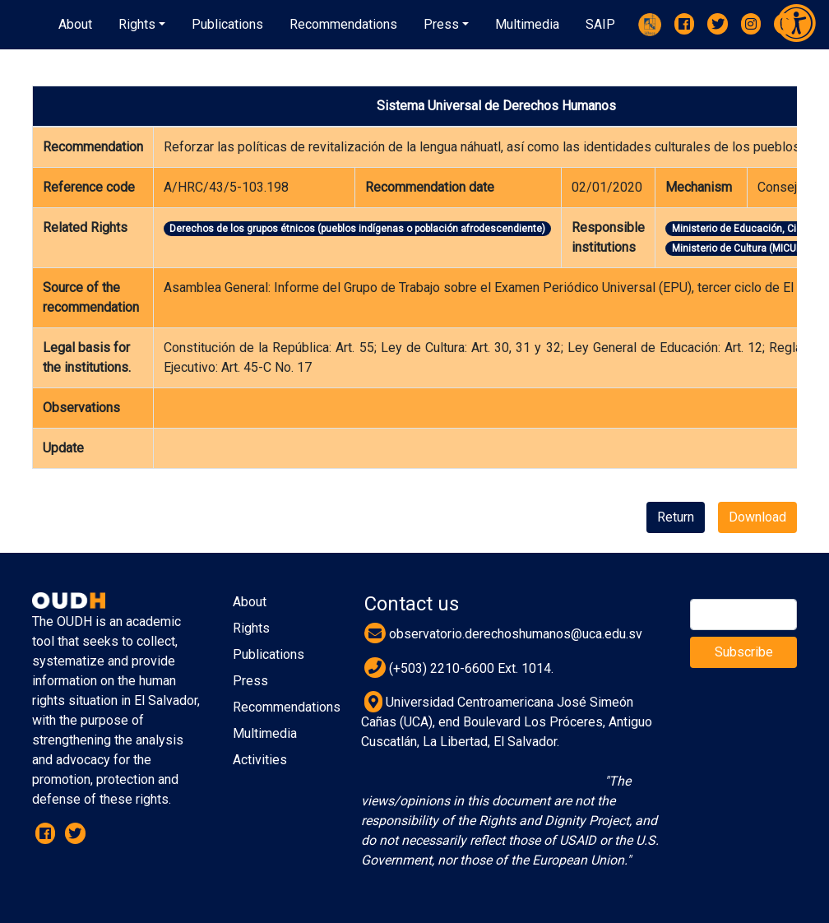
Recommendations (286, 707)
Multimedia (265, 733)
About (249, 602)
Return (675, 517)
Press (250, 681)
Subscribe (744, 652)
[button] (142, 24)
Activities (260, 760)
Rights (251, 628)
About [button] (75, 24)
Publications (268, 654)
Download (757, 517)
